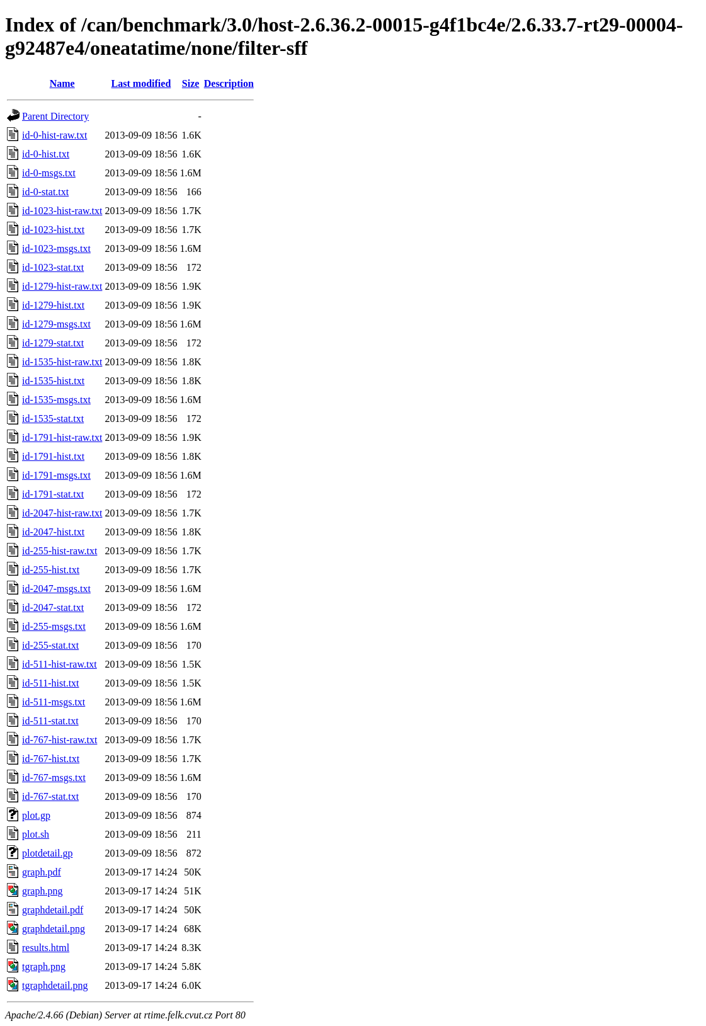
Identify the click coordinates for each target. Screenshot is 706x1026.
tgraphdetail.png (55, 985)
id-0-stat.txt (45, 191)
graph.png (42, 891)
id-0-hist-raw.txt (54, 135)
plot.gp (36, 815)
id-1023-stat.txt (53, 267)
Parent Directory (55, 116)
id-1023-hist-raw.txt (62, 210)
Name (62, 83)
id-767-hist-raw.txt (59, 739)
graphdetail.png (53, 928)
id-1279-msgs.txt (56, 324)
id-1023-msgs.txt (56, 248)
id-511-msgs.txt (53, 702)
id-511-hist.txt (50, 683)
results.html (45, 947)
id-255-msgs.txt (54, 626)
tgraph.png (43, 966)
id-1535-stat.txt (53, 418)
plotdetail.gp (47, 853)
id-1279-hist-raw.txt (62, 286)
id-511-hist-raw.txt (59, 664)
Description (229, 83)
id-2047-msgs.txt (56, 588)
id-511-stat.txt (50, 720)
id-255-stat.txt (50, 645)
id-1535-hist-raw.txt (62, 361)
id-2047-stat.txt (53, 607)
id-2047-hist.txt (53, 532)
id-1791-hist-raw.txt (62, 437)
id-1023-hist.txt (53, 229)
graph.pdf (41, 872)
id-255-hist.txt (50, 569)
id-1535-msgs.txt (56, 399)
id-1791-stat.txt (53, 494)
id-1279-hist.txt (53, 305)
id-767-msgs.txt (54, 777)
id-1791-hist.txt (53, 456)
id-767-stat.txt (50, 796)
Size (191, 83)
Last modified (141, 83)
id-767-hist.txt (50, 758)
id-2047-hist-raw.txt (62, 513)
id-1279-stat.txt (53, 343)
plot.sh (35, 834)
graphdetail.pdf (52, 909)
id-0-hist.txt (45, 154)
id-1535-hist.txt (53, 380)
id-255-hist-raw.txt (59, 550)
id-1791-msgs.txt (56, 475)
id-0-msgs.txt (49, 173)
